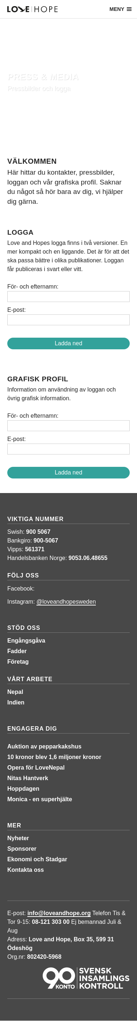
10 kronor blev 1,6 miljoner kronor (54, 757)
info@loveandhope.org (59, 913)
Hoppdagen (23, 789)
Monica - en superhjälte (39, 799)
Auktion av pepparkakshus (44, 746)
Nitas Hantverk (27, 778)
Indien (15, 702)
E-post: (16, 310)
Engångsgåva (26, 640)
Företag (18, 662)
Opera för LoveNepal (35, 767)
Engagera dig (32, 729)
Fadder (17, 651)
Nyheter (18, 838)
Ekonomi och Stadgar (37, 859)
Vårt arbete (29, 679)
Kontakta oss (25, 870)
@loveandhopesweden (66, 602)
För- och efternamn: (33, 286)
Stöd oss (23, 628)
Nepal (15, 692)
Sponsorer (21, 849)
